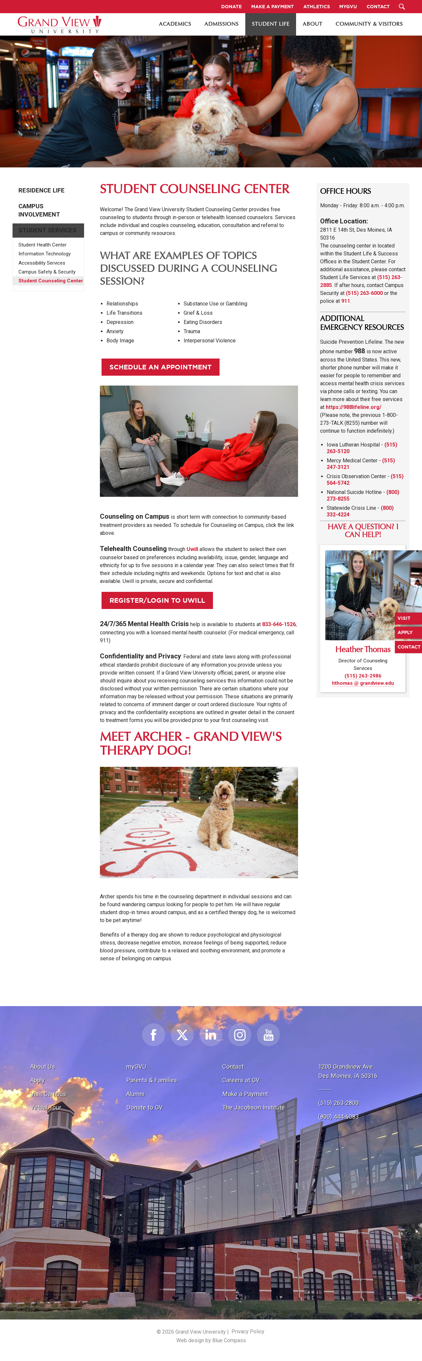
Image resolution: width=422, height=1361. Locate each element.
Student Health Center (42, 245)
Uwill (192, 549)
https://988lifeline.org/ (353, 407)
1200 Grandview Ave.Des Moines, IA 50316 (347, 1071)
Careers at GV (241, 1080)
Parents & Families (151, 1080)
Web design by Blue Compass (211, 1340)
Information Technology (44, 254)
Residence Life (41, 190)
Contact (233, 1066)
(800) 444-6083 (338, 1116)
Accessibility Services (41, 263)
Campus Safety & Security (46, 272)
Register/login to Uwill (157, 600)
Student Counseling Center (50, 281)
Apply (37, 1080)
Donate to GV (144, 1107)
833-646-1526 (279, 624)
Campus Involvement (39, 210)
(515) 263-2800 (338, 1102)
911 (345, 301)
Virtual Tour (45, 1107)
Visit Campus (48, 1093)
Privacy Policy (247, 1331)
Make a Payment (245, 1093)
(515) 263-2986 (363, 676)
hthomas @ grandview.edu (363, 683)
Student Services (47, 230)
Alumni (135, 1093)
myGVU (136, 1066)
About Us (42, 1066)
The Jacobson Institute (253, 1107)
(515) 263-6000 (364, 293)
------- (325, 1089)
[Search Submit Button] (402, 6)
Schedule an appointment (160, 367)
